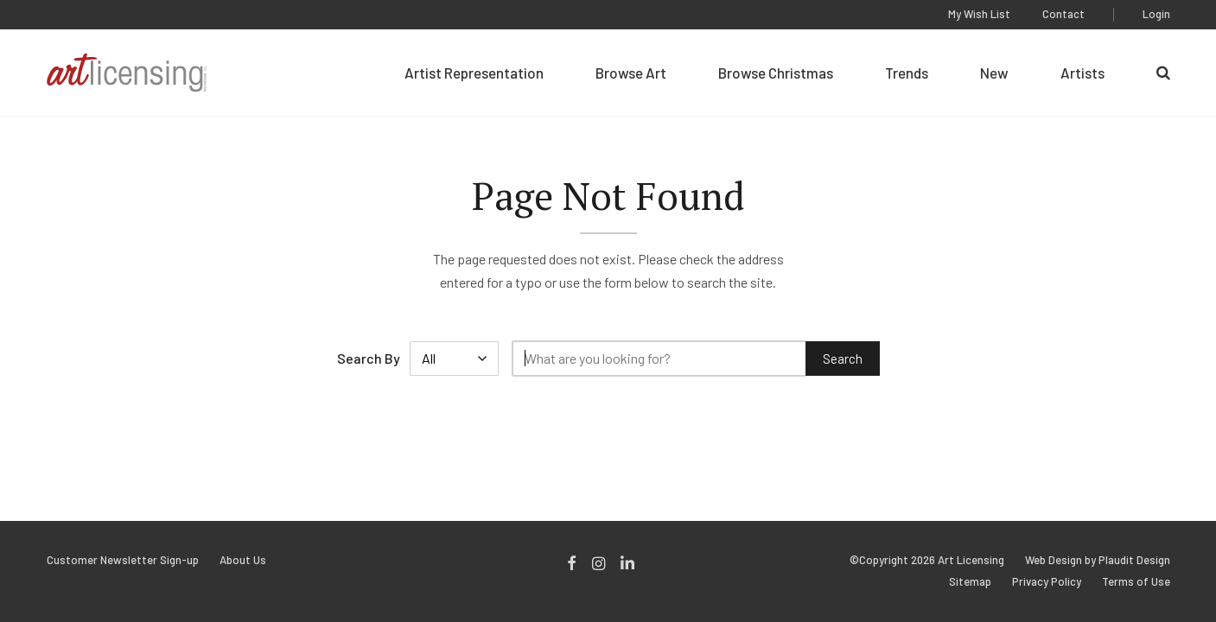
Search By (368, 358)
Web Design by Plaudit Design (1097, 560)
